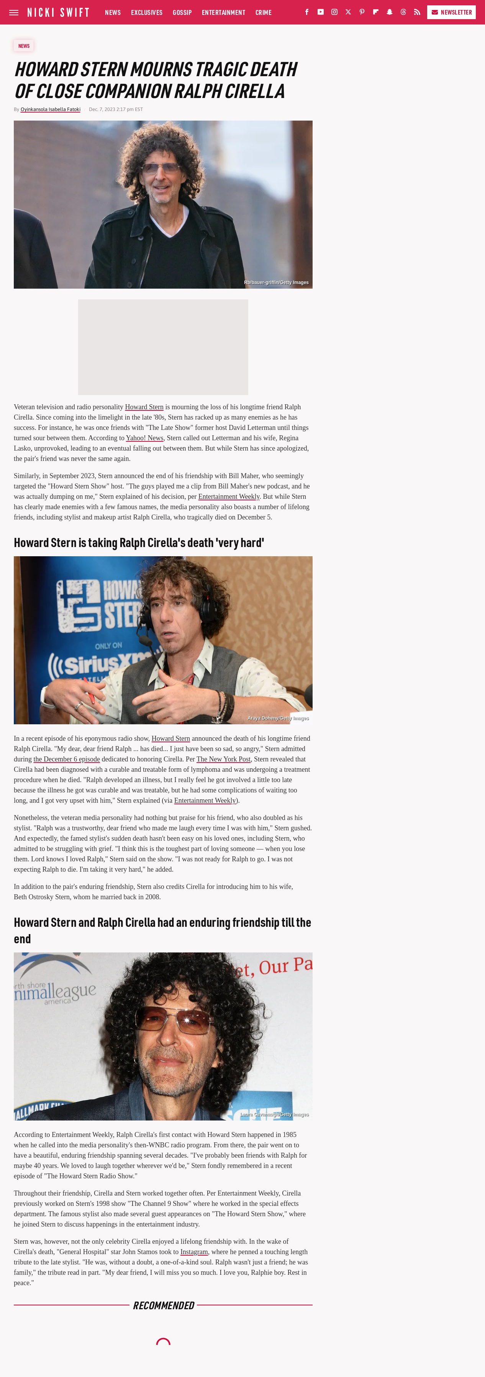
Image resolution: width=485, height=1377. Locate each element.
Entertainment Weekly (229, 496)
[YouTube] (320, 13)
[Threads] (403, 13)
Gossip (182, 12)
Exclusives (147, 12)
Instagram (194, 1252)
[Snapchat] (389, 13)
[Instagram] (334, 13)
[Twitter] (348, 13)
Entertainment (224, 12)
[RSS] (417, 13)
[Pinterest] (362, 13)
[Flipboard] (376, 13)
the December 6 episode (67, 759)
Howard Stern (144, 407)
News (113, 12)
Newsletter (451, 12)
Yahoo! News (145, 438)
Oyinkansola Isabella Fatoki (50, 109)
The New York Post (224, 759)
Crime (264, 12)
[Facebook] (307, 13)
